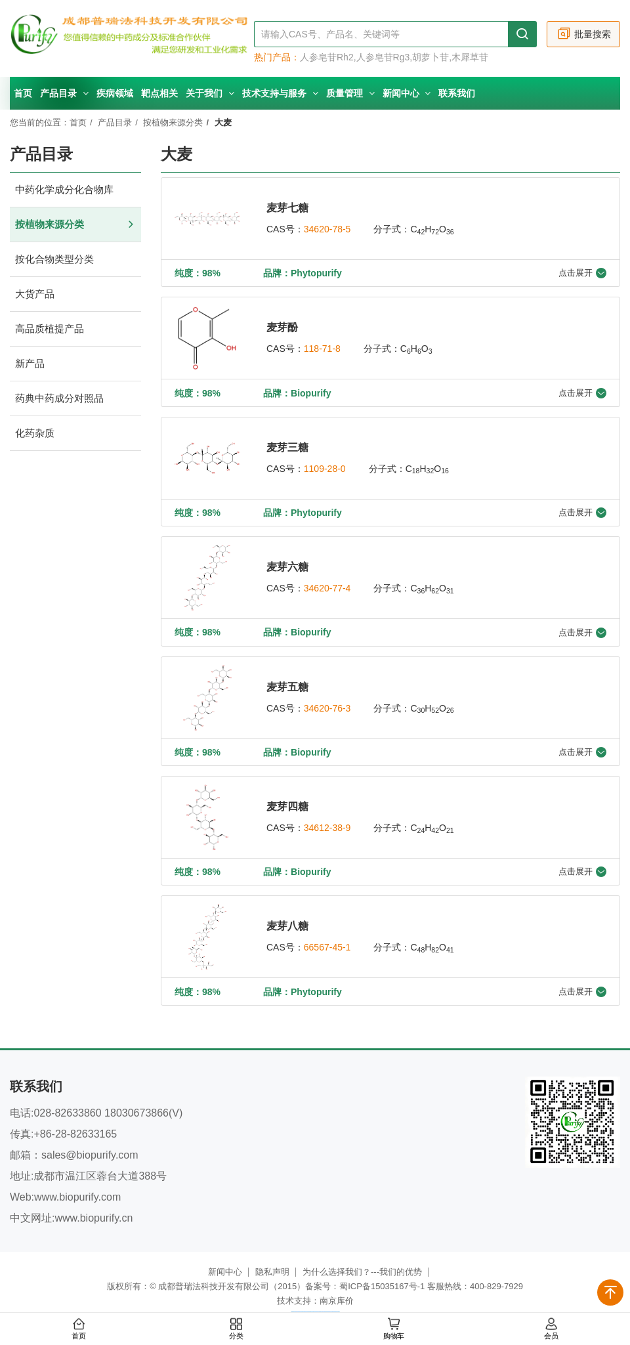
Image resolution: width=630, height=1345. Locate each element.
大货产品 (75, 294)
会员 (551, 1329)
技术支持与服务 (280, 93)
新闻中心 (407, 93)
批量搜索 (583, 34)
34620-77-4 (327, 587)
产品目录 (64, 93)
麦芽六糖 (287, 566)
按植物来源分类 (173, 122)
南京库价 (337, 1299)
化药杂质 (75, 433)
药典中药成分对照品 (75, 398)
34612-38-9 (327, 826)
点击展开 (582, 273)
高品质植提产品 (75, 329)
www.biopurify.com (77, 1195)
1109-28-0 (325, 468)
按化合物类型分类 (75, 259)
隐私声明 (272, 1270)
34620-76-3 (327, 707)
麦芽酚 (282, 327)
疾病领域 (114, 93)
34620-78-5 (327, 229)
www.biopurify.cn (93, 1216)
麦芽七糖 (287, 207)
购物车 (393, 1329)
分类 (236, 1329)
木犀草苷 (470, 57)
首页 (23, 93)
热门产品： (277, 57)
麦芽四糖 (287, 805)
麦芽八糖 (287, 924)
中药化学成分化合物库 (75, 190)
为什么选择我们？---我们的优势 (362, 1270)
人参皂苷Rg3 (383, 57)
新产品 (75, 364)
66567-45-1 (327, 946)
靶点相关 (159, 93)
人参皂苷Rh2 (327, 57)
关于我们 (210, 93)
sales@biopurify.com (89, 1153)
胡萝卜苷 (430, 57)
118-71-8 (322, 348)
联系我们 (456, 93)
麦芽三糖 (287, 446)
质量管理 (350, 93)
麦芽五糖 (287, 685)
